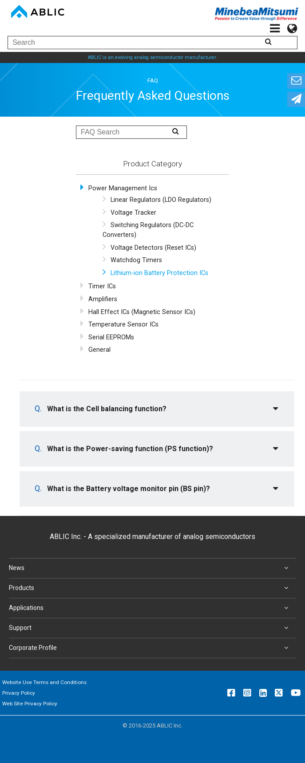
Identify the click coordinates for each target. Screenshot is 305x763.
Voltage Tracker (133, 212)
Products (150, 588)
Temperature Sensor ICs (123, 324)
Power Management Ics (122, 188)
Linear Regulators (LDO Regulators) (161, 200)
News (150, 568)
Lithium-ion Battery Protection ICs (159, 273)
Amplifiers (102, 299)
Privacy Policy (18, 693)
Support (150, 628)
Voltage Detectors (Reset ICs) (153, 248)
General (99, 350)
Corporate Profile (150, 648)
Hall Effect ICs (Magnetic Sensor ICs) (141, 312)
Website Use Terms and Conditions (44, 682)
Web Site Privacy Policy (29, 703)
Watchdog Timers (136, 260)
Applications (150, 608)
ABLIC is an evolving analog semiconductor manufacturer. (152, 57)
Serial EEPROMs (111, 337)
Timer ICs (102, 286)
